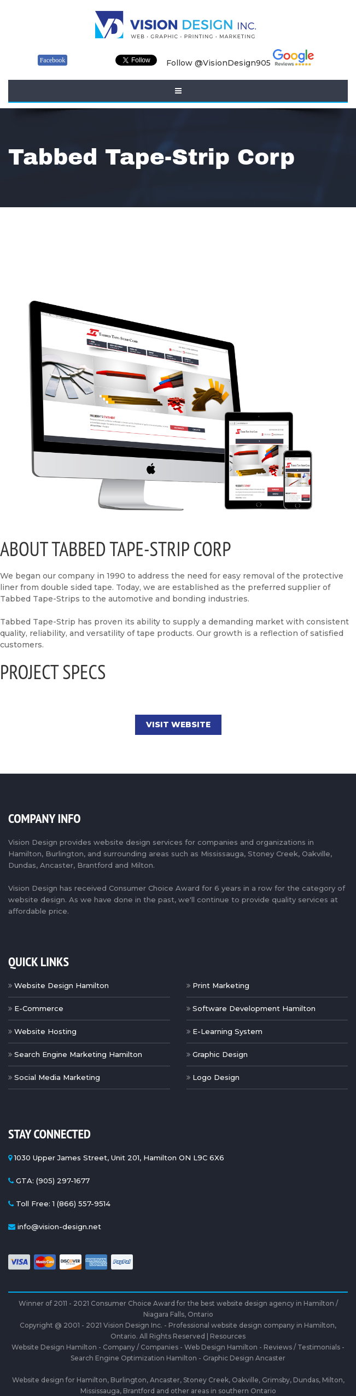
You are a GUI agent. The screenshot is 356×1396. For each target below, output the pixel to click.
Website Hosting (45, 1031)
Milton (332, 1380)
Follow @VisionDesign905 (218, 63)
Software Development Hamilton (254, 1008)
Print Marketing (220, 985)
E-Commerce (38, 1008)
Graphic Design (220, 1054)
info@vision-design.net (59, 1226)
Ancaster (165, 1380)
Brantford (139, 1391)
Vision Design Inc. (132, 1325)
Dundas (306, 1380)
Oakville (245, 1380)
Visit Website (178, 724)
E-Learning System (227, 1031)
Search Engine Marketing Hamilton (78, 1054)
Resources (228, 1336)
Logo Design (216, 1077)
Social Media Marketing (57, 1077)
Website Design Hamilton (61, 985)
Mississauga (100, 1391)
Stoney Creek (206, 1380)
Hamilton (92, 1380)
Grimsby (276, 1380)
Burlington (128, 1380)
